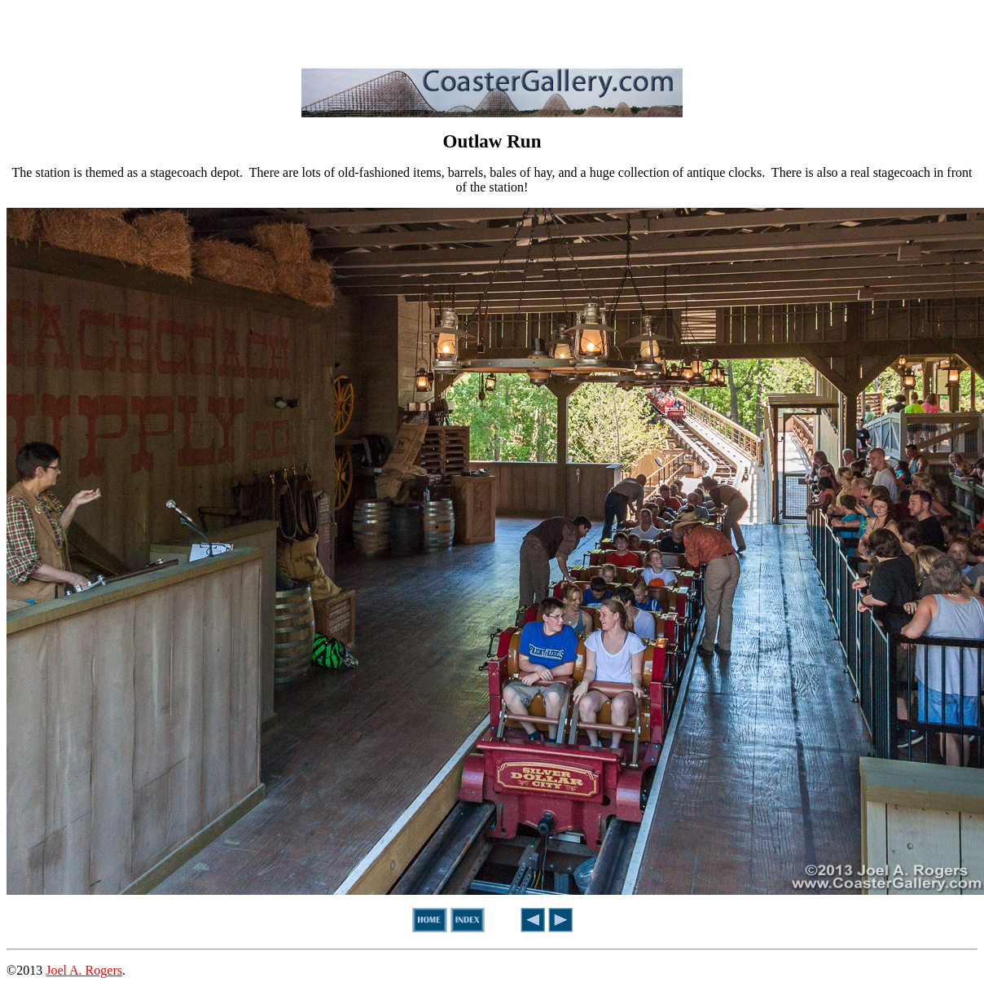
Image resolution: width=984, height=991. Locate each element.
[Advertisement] (492, 31)
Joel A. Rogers (84, 970)
